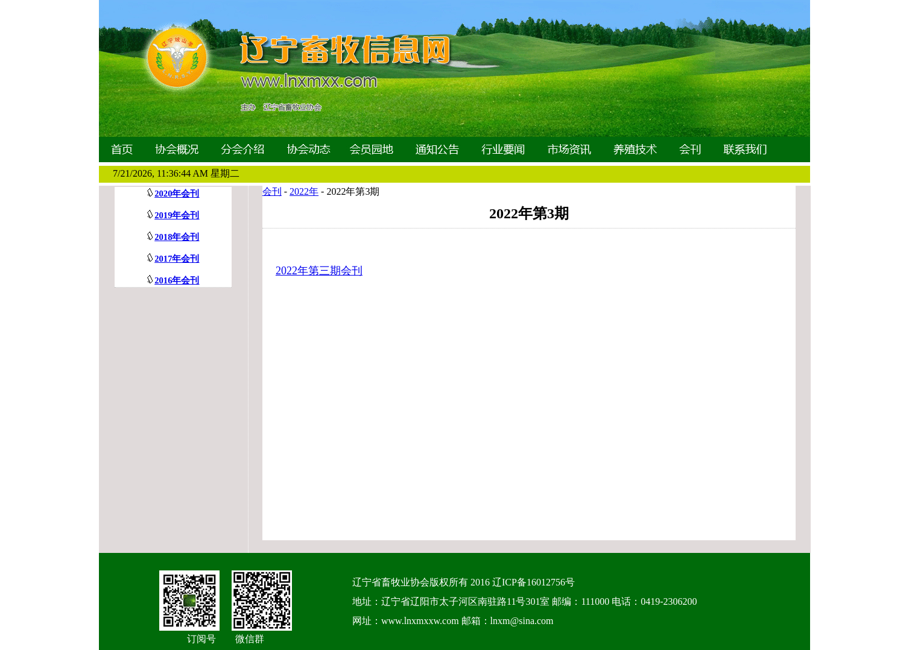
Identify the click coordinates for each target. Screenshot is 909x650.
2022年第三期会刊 (319, 271)
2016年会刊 (176, 280)
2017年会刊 (176, 258)
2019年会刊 (176, 215)
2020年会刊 (176, 193)
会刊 (272, 191)
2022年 (304, 191)
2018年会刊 (176, 237)
